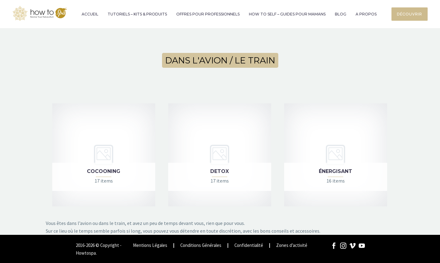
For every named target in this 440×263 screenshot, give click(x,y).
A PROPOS (366, 14)
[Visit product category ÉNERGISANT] (335, 154)
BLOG (340, 14)
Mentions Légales (150, 245)
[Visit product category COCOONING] (103, 154)
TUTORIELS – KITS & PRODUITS (137, 14)
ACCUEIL (90, 14)
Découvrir (409, 14)
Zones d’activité (291, 245)
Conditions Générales (200, 245)
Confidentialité (248, 245)
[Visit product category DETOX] (219, 154)
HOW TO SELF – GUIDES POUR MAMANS (287, 14)
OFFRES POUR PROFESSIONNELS (208, 14)
